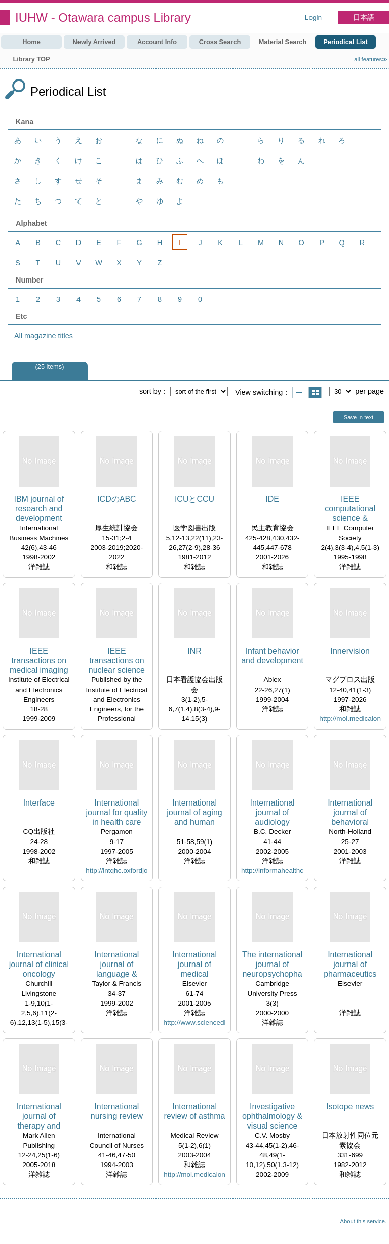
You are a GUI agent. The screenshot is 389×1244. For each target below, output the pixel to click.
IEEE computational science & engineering (350, 509)
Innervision (349, 651)
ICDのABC (116, 499)
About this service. (363, 1221)
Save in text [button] (358, 417)
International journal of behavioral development (350, 812)
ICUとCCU (194, 499)
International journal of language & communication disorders (117, 964)
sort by (150, 391)
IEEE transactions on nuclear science (117, 660)
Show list (298, 392)
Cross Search (220, 42)
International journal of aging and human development (194, 812)
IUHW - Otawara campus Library (103, 17)
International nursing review (117, 1111)
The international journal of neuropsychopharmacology (272, 964)
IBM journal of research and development (39, 509)
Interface (39, 802)
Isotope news (350, 1106)
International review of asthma (194, 1111)
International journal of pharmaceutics (350, 964)
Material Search (283, 42)
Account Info (157, 42)
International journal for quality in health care (116, 812)
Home (31, 42)
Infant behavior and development (272, 656)
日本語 (363, 17)
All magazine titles (43, 336)
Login (313, 17)
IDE (272, 499)
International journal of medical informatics (194, 964)
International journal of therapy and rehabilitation (39, 1116)
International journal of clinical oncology (39, 964)
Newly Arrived (94, 42)
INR (194, 651)
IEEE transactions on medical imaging (39, 660)
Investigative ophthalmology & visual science (272, 1116)
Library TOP (31, 59)
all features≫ (371, 59)
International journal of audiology (272, 812)
